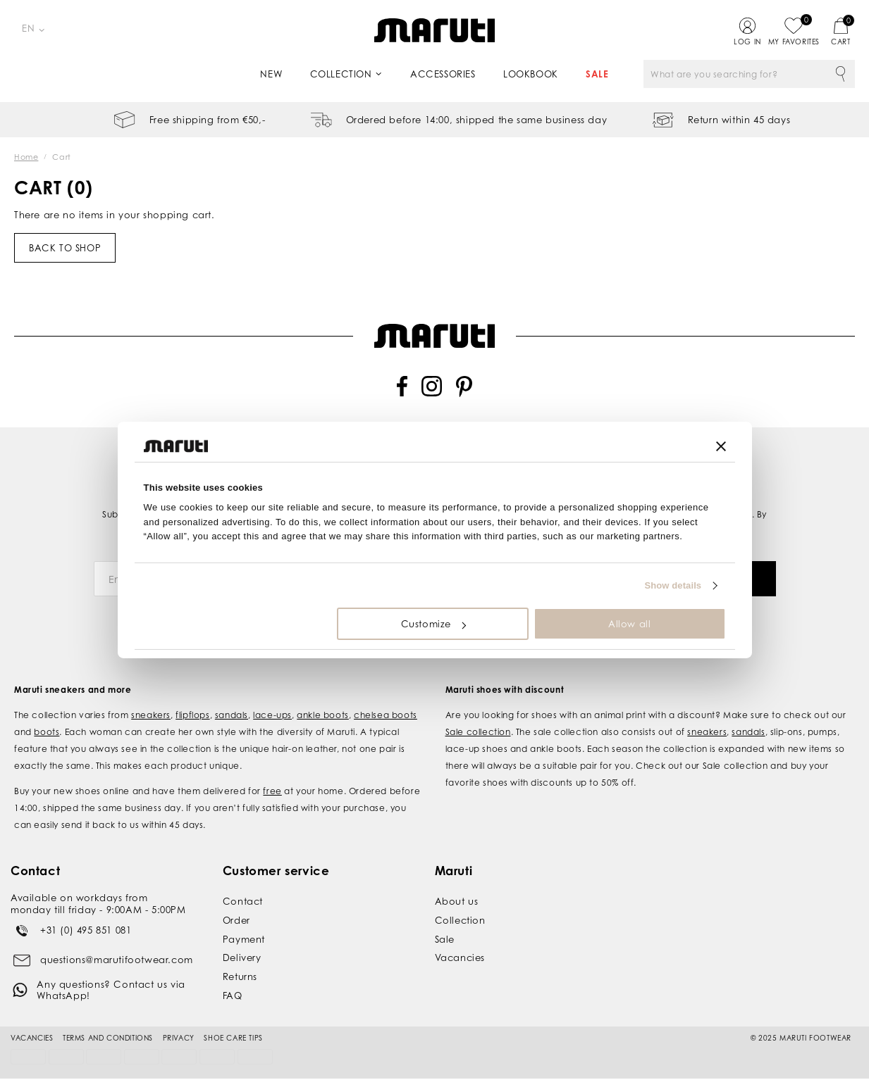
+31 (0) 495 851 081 (85, 913)
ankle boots (323, 698)
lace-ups (272, 698)
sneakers (151, 698)
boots (46, 715)
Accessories (443, 74)
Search (841, 74)
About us (457, 885)
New (271, 74)
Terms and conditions (108, 1021)
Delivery (242, 942)
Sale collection (478, 715)
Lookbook (530, 74)
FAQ (232, 979)
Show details (673, 585)
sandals (231, 698)
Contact (243, 885)
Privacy (179, 1021)
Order (236, 904)
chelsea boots (385, 698)
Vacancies (460, 942)
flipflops (192, 698)
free (272, 775)
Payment (244, 923)
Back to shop (65, 247)
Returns (240, 960)
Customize (433, 623)
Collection (341, 74)
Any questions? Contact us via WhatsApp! (111, 974)
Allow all (629, 623)
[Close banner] (721, 446)
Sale (597, 74)
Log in (747, 41)
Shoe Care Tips (233, 1021)
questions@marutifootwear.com (116, 943)
